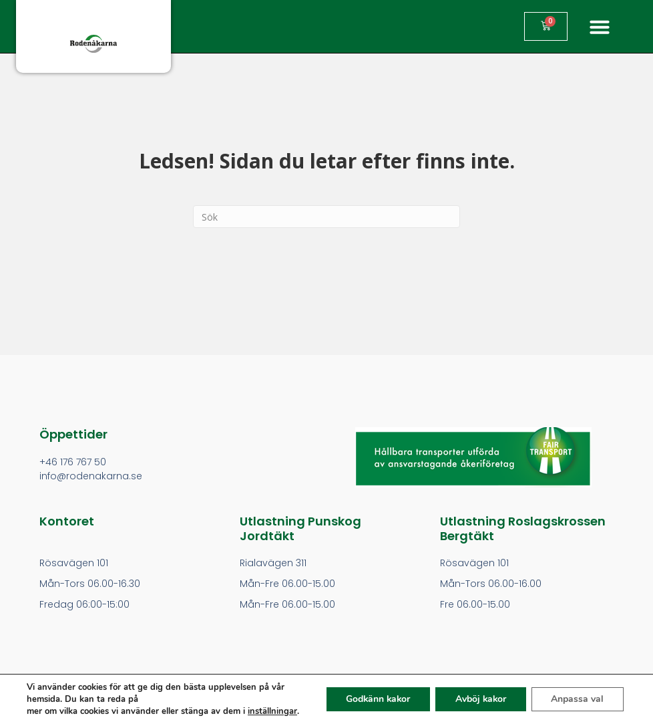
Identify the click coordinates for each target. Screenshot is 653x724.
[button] (600, 27)
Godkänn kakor (375, 699)
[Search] (326, 216)
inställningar (272, 711)
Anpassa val (577, 699)
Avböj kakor (479, 699)
